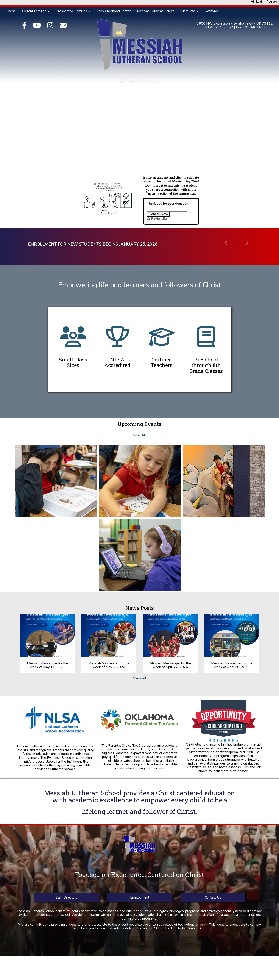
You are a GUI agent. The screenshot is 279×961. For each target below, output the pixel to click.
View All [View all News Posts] (139, 678)
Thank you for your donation (167, 204)
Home (11, 11)
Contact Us (212, 897)
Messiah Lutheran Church (155, 11)
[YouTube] (37, 26)
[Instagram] (50, 26)
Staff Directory (66, 897)
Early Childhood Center (114, 11)
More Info (189, 11)
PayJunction (159, 218)
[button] (226, 246)
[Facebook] (24, 26)
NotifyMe (212, 11)
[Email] (63, 26)
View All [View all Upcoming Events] (139, 435)
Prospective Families (73, 11)
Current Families (35, 11)
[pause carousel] (237, 243)
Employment (139, 897)
